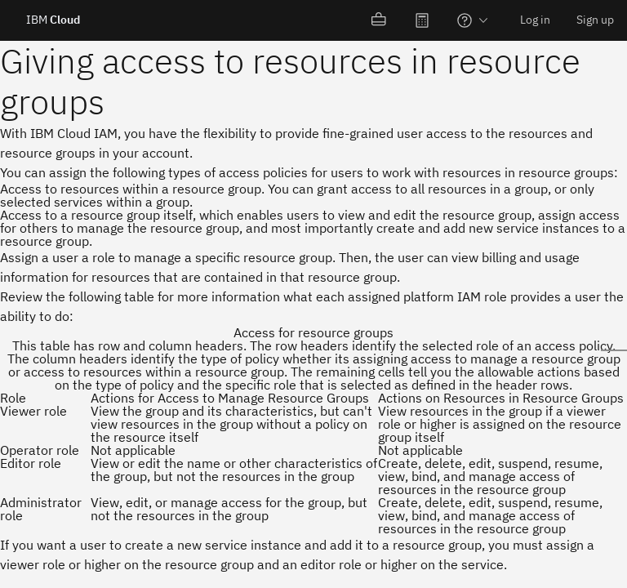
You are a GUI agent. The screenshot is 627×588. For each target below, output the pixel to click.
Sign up (595, 19)
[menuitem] (379, 20)
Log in (535, 19)
